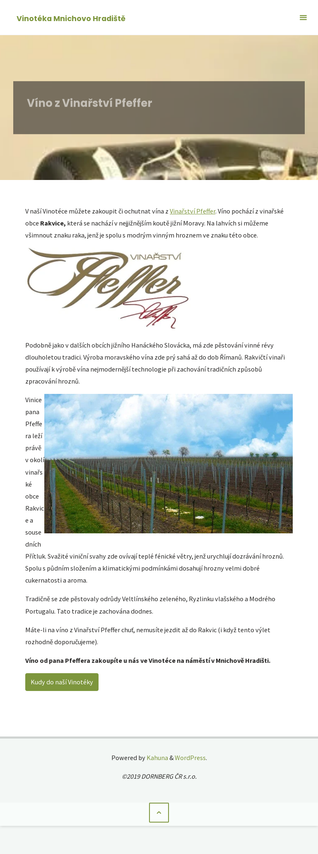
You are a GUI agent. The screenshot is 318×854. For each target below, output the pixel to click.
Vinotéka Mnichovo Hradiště (71, 18)
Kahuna (156, 757)
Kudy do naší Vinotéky (62, 682)
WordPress (190, 757)
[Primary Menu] (303, 17)
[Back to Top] (159, 813)
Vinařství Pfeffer (192, 211)
